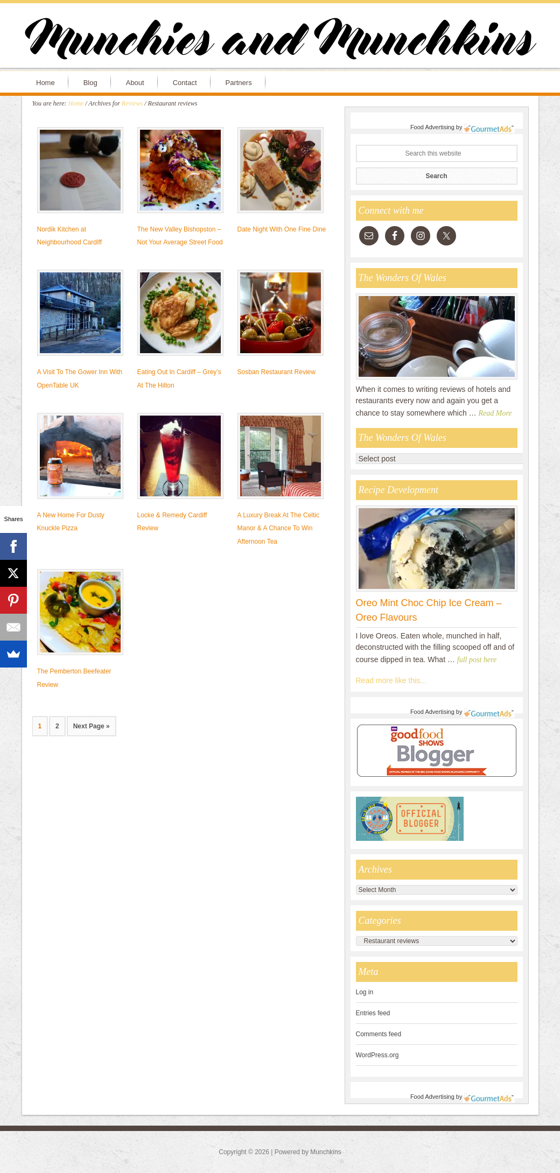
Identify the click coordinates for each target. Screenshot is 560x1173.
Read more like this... (391, 680)
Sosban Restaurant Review (276, 372)
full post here (476, 660)
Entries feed (373, 1013)
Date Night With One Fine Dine (281, 229)
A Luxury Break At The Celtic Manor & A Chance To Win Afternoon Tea (278, 528)
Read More (495, 413)
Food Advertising (432, 127)
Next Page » (91, 726)
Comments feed (379, 1034)
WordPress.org (377, 1055)
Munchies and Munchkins (280, 41)
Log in (365, 992)
